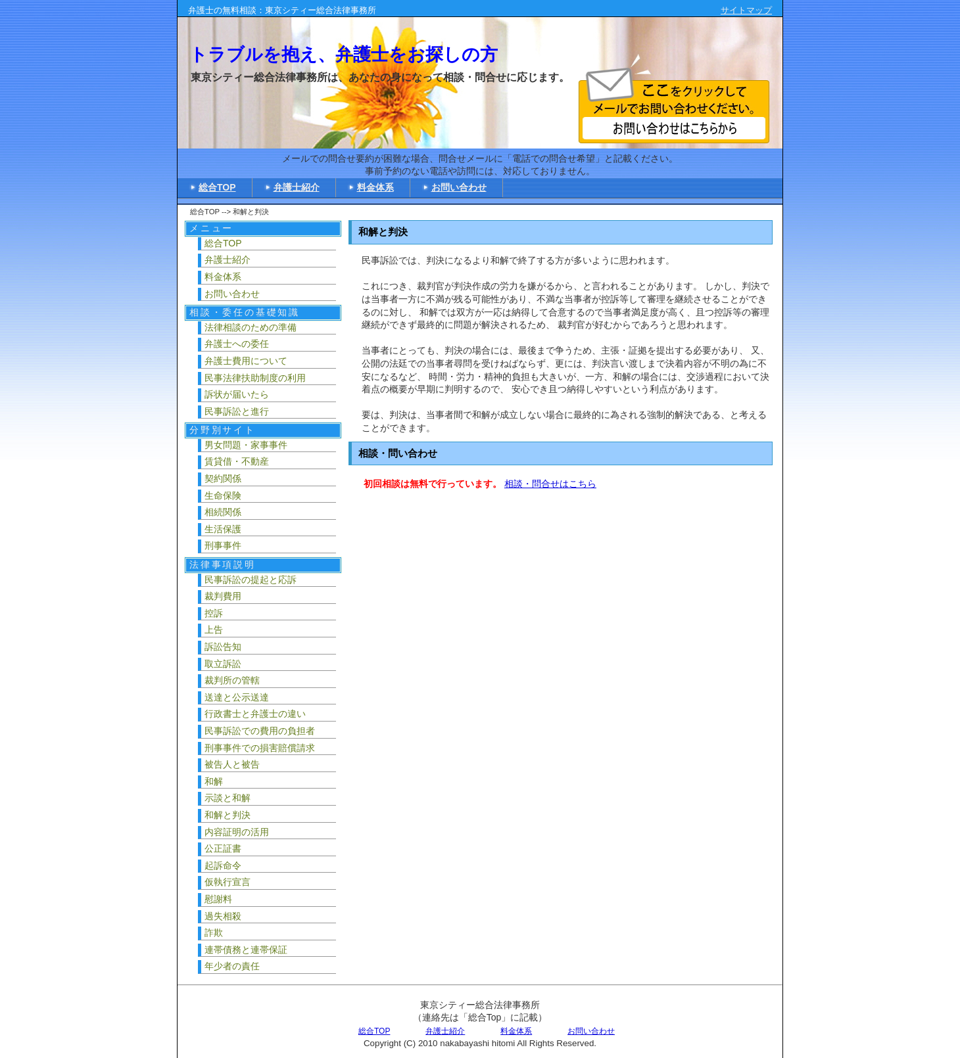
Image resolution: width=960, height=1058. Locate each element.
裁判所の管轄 (232, 680)
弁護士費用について (245, 361)
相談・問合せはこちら (550, 483)
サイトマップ (746, 10)
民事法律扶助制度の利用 (255, 378)
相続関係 (222, 512)
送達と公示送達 (236, 697)
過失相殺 (222, 916)
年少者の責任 (232, 966)
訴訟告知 (222, 646)
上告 (213, 629)
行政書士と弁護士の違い (255, 713)
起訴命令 (222, 865)
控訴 (213, 613)
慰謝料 (218, 899)
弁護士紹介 (297, 187)
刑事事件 (222, 545)
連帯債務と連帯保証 (245, 949)
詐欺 (213, 932)
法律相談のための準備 (250, 327)
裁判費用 (222, 596)
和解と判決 (227, 815)
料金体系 (375, 187)
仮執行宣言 (227, 882)
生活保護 (222, 529)
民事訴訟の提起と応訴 (250, 579)
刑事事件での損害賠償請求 (259, 748)
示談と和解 (227, 798)
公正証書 (222, 848)
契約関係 (222, 478)
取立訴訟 (222, 663)
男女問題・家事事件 (245, 445)
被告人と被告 (232, 764)
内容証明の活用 (236, 832)
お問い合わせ (459, 187)
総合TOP (217, 187)
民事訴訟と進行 (236, 411)
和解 (213, 781)
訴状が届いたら (236, 394)
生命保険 (222, 495)
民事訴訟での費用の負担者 (259, 730)
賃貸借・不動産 (236, 461)
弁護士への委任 (236, 343)
